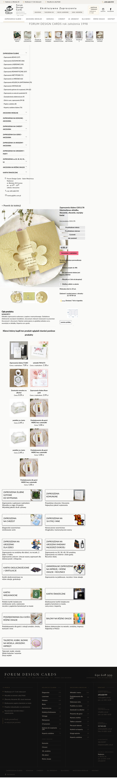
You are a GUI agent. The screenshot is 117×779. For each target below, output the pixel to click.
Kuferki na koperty (79, 729)
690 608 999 (108, 2)
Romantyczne (51, 708)
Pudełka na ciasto (79, 706)
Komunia (51, 19)
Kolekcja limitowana (51, 712)
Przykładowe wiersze (72, 231)
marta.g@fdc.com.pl (14, 195)
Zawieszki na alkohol (79, 710)
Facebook (110, 10)
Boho (51, 704)
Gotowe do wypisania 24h (51, 728)
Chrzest (61, 19)
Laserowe (51, 696)
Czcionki (72, 235)
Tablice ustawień (79, 721)
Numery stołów (79, 718)
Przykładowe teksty (72, 227)
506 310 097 (102, 742)
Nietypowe (51, 720)
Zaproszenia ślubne (14, 19)
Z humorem (51, 724)
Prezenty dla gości (79, 714)
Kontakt (111, 19)
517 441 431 (102, 726)
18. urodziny (73, 19)
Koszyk (103, 10)
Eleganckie (51, 692)
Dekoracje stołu (79, 702)
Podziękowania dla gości (79, 697)
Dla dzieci (86, 19)
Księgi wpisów (79, 733)
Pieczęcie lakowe (79, 725)
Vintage (51, 716)
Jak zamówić (72, 238)
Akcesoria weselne (34, 19)
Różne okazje (99, 19)
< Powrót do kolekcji (11, 205)
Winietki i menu (79, 692)
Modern (51, 700)
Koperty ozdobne (51, 733)
